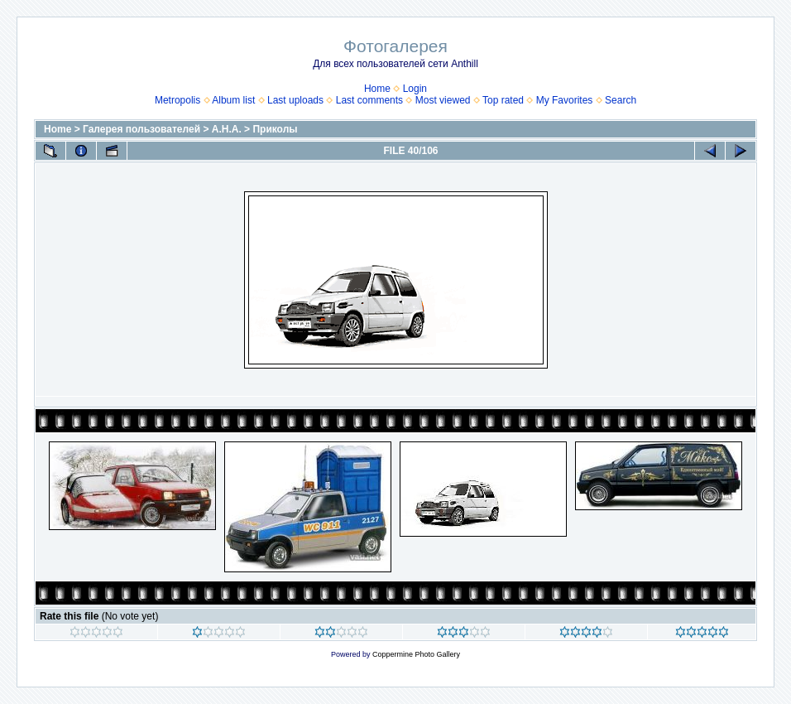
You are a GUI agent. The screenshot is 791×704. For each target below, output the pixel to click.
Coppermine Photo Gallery (416, 654)
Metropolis (177, 100)
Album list (233, 100)
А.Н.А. (227, 129)
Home (377, 88)
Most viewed (443, 100)
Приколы (274, 129)
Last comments (369, 100)
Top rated (503, 100)
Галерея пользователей (141, 129)
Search (620, 100)
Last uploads (295, 100)
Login (415, 88)
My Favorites (564, 100)
